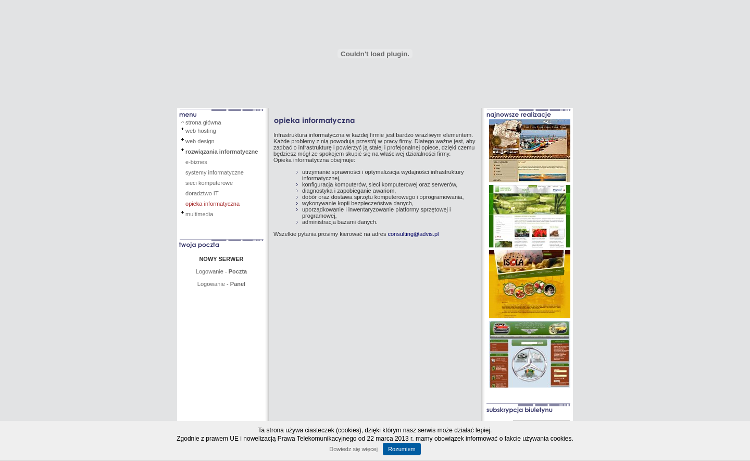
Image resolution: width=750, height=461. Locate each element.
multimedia (199, 214)
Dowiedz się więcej (353, 449)
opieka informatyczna (212, 204)
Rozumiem (402, 449)
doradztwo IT (202, 193)
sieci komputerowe (209, 183)
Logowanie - (221, 271)
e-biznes (196, 162)
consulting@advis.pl (413, 234)
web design (200, 141)
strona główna (203, 122)
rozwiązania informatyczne (221, 151)
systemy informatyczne (214, 172)
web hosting (200, 131)
